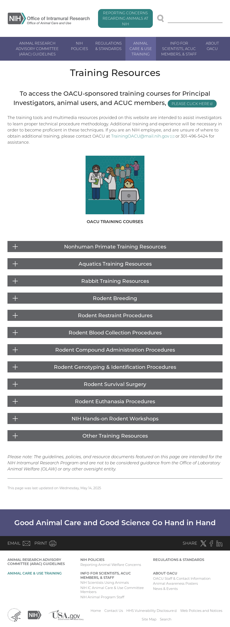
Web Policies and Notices (201, 610)
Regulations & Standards (108, 46)
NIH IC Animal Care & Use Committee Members (112, 590)
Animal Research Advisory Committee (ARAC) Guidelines (37, 48)
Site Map (149, 619)
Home (96, 610)
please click (194, 104)
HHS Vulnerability (151, 610)
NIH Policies (79, 46)
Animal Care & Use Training (140, 48)
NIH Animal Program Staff (102, 597)
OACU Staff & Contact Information (182, 578)
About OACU (212, 46)
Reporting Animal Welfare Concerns (110, 565)
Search (165, 619)
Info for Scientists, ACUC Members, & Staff (179, 48)
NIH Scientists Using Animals (104, 582)
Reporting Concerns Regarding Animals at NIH (125, 18)
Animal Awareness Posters (175, 583)
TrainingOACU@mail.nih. (142, 136)
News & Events (165, 588)
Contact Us (113, 610)
